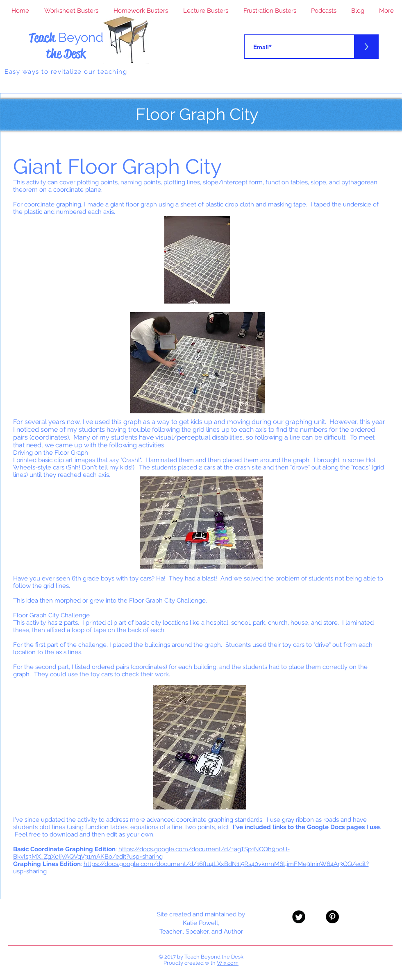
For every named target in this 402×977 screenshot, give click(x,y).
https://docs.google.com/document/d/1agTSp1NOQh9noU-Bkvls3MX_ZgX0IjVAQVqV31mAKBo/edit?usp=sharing (151, 853)
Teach (66, 37)
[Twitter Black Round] (298, 916)
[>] (366, 46)
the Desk (66, 53)
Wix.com (227, 963)
